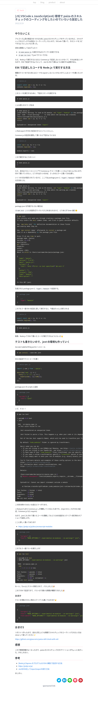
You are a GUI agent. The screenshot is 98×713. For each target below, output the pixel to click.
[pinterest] (80, 680)
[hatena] (64, 680)
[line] (70, 680)
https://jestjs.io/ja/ (25, 666)
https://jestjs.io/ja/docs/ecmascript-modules (35, 526)
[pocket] (75, 680)
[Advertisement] (49, 696)
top (34, 2)
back (20, 10)
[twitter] (59, 680)
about (62, 2)
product (52, 2)
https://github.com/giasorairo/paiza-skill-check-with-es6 (36, 639)
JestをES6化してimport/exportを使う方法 (33, 669)
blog (42, 2)
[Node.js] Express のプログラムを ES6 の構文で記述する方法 (40, 663)
